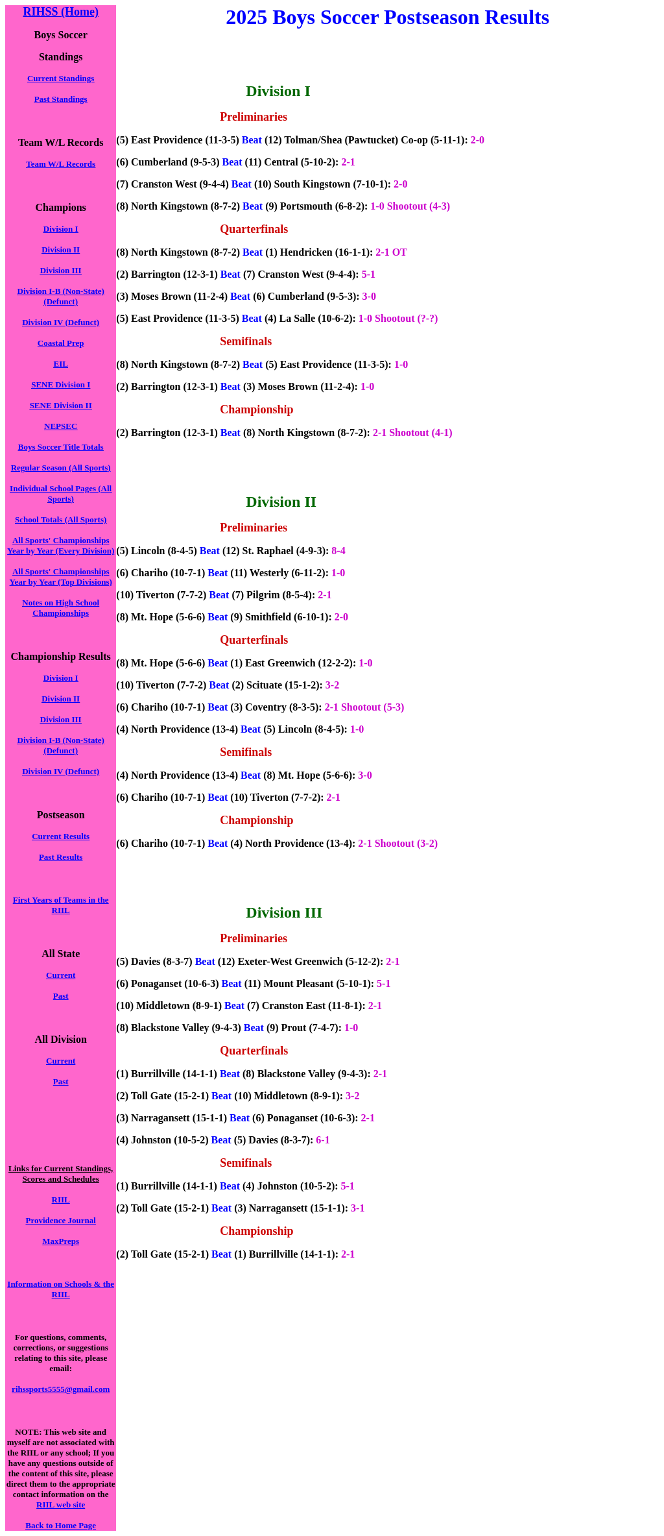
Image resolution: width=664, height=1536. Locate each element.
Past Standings (61, 99)
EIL (60, 364)
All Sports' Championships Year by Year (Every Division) (60, 545)
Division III (61, 270)
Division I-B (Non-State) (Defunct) (61, 296)
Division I (60, 229)
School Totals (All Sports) (60, 519)
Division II (61, 249)
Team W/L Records (60, 164)
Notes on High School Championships (60, 608)
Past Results (61, 857)
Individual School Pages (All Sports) (61, 493)
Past (61, 996)
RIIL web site (60, 1504)
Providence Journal (60, 1220)
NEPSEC (60, 426)
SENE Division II (61, 405)
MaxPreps (60, 1241)
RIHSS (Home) (61, 11)
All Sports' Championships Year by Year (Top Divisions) (61, 577)
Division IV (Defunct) (60, 322)
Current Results (60, 836)
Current (60, 975)
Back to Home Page (60, 1525)
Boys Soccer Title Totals (61, 447)
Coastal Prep (61, 343)
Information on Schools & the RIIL (60, 1289)
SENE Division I (60, 384)
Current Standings (60, 78)
